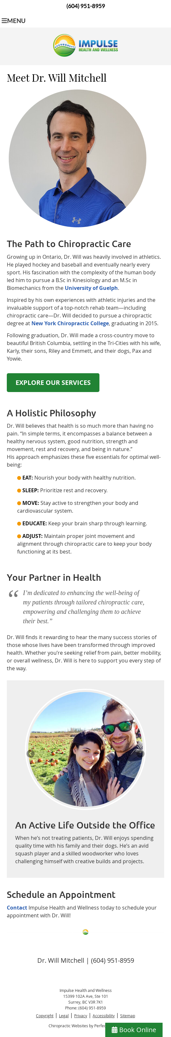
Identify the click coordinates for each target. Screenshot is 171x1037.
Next (140, 754)
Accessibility (104, 1015)
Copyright (44, 1015)
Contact (17, 907)
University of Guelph (91, 288)
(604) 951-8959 (85, 6)
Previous (31, 754)
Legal (64, 1015)
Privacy (80, 1015)
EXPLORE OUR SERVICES (53, 382)
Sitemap (127, 1015)
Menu (14, 20)
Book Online (134, 1029)
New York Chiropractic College (70, 323)
